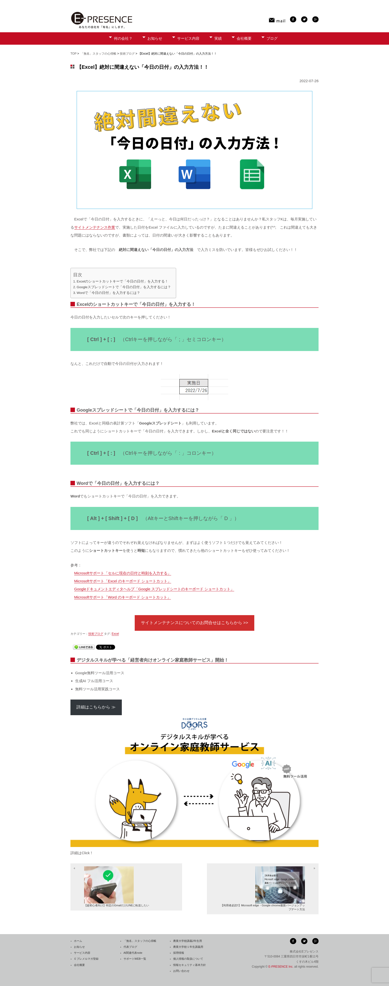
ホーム (78, 940)
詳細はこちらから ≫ (96, 707)
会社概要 (244, 38)
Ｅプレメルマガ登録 (86, 958)
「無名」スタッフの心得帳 (98, 53)
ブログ (272, 38)
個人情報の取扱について (188, 958)
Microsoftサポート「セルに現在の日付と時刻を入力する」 (122, 573)
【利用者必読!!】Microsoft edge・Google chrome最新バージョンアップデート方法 (263, 888)
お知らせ (154, 38)
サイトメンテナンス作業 (94, 227)
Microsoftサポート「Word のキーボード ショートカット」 (122, 597)
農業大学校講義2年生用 (187, 940)
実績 (218, 38)
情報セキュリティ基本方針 (189, 964)
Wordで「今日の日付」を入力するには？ (108, 293)
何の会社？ (123, 38)
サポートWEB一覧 (135, 958)
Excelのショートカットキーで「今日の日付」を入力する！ (122, 281)
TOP (73, 53)
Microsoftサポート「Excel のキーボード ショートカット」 (122, 581)
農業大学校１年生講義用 (188, 946)
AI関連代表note (133, 952)
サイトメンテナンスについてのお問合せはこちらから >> (194, 622)
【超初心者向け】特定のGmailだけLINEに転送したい (116, 886)
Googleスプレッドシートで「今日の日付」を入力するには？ (124, 287)
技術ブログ (127, 53)
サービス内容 (188, 38)
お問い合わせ (181, 970)
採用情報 (178, 952)
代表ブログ (130, 946)
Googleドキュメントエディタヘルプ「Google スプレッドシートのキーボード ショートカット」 (154, 589)
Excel (115, 633)
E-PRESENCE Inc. (280, 966)
